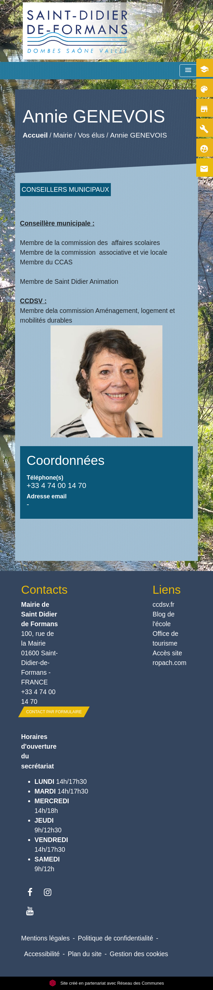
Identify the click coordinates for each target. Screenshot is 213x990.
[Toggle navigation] (188, 70)
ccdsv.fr (163, 604)
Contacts (41, 589)
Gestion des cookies (139, 954)
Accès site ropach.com (170, 657)
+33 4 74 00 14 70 (56, 485)
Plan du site (84, 954)
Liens (167, 589)
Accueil (35, 135)
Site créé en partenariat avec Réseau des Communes (106, 983)
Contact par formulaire (54, 712)
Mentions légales (45, 938)
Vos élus (91, 135)
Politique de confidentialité (115, 938)
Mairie (62, 135)
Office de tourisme (166, 638)
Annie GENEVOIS (138, 135)
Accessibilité (42, 954)
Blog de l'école (164, 619)
